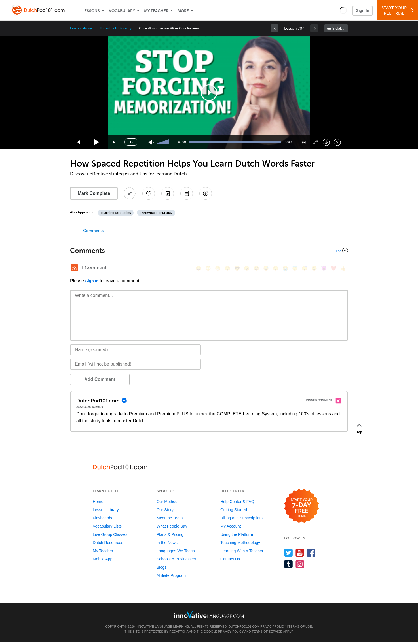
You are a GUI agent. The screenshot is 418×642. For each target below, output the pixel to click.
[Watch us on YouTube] (299, 552)
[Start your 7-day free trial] (301, 506)
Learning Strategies (116, 213)
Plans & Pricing (170, 534)
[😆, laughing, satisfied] (256, 268)
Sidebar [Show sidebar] (339, 28)
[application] (209, 92)
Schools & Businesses (176, 559)
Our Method (167, 501)
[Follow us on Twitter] (288, 552)
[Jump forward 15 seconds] (114, 142)
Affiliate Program (171, 575)
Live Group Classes (110, 534)
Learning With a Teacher (241, 551)
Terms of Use (300, 626)
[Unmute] (151, 142)
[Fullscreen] (315, 142)
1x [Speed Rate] (131, 142)
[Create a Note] (167, 193)
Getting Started (233, 509)
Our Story (165, 509)
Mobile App (102, 559)
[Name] (135, 349)
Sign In (362, 10)
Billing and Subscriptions (242, 518)
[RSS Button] (74, 267)
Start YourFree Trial (398, 10)
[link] (274, 28)
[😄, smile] (198, 268)
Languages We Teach (176, 551)
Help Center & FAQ (237, 501)
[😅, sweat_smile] (266, 268)
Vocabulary (122, 10)
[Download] (326, 142)
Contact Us (230, 559)
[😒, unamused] (227, 268)
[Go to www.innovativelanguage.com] (209, 614)
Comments (93, 230)
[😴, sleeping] (304, 268)
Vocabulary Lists (107, 526)
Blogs (161, 567)
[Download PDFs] (186, 193)
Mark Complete (94, 193)
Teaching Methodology (240, 542)
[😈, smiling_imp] (324, 268)
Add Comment (99, 379)
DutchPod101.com (243, 626)
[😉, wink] (275, 268)
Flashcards (102, 518)
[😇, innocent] (295, 268)
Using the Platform (236, 534)
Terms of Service (267, 631)
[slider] (163, 142)
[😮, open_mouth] (314, 268)
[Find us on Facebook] (311, 552)
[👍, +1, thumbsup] (343, 268)
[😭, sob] (285, 268)
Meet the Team (170, 518)
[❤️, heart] (333, 268)
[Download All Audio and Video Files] (205, 193)
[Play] (96, 142)
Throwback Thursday (115, 28)
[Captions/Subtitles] (304, 142)
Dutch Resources (108, 542)
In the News (167, 542)
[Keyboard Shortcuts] (337, 142)
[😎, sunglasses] (237, 268)
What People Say (172, 526)
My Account (230, 526)
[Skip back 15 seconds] (78, 142)
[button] (343, 10)
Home (98, 501)
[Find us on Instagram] (299, 564)
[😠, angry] (247, 268)
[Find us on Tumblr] (288, 564)
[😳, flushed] (208, 268)
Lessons (91, 10)
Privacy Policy (273, 626)
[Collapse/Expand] (209, 250)
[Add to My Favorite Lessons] (148, 193)
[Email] (135, 364)
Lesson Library (81, 28)
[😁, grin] (218, 268)
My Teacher (156, 10)
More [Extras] (183, 10)
